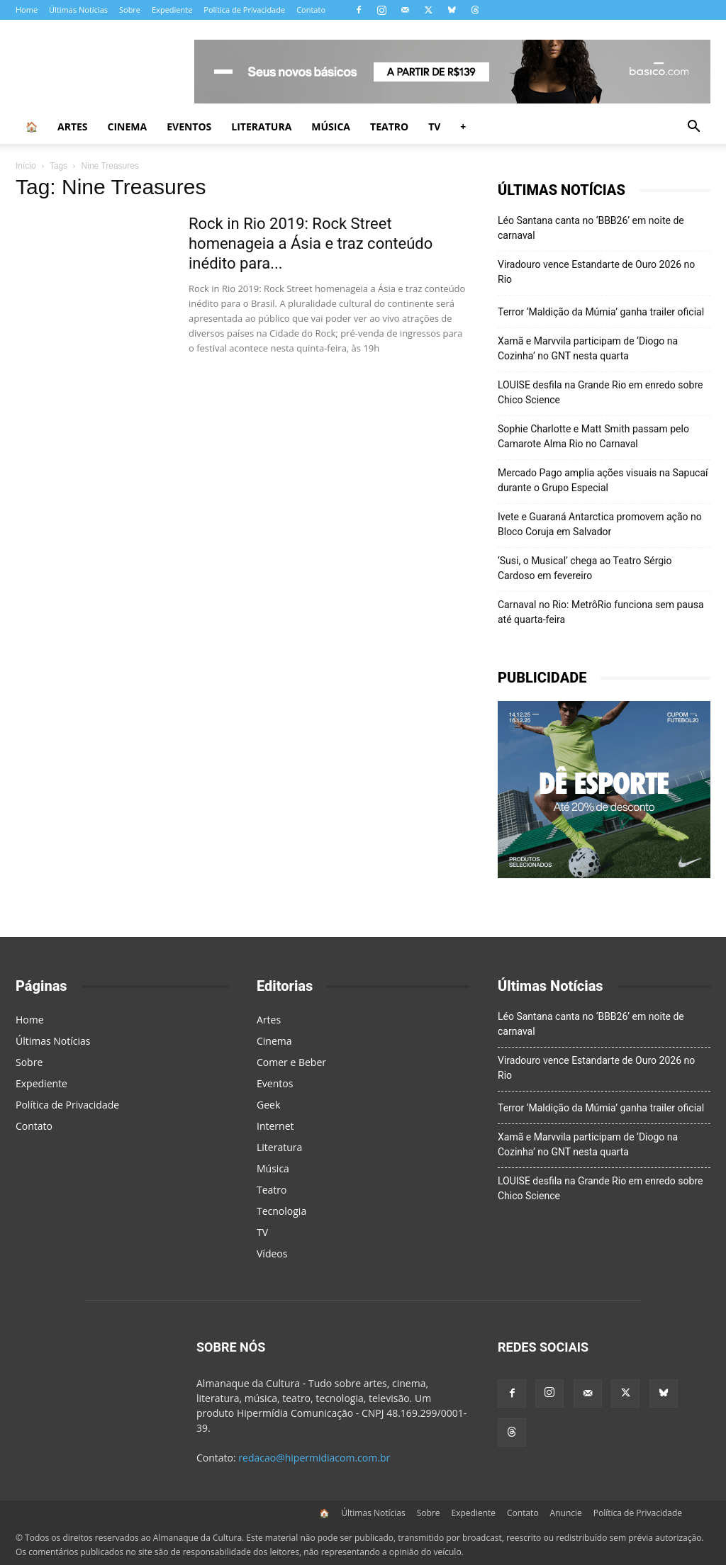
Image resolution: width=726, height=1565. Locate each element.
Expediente (172, 9)
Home (27, 9)
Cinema (127, 126)
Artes (72, 126)
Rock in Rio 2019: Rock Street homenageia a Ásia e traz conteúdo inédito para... (310, 243)
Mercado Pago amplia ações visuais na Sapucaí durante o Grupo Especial (603, 480)
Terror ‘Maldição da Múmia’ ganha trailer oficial (601, 312)
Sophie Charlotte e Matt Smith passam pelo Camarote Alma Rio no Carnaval (593, 436)
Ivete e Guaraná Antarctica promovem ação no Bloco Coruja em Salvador (600, 524)
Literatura (261, 126)
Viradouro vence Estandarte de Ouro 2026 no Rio (596, 272)
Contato (310, 9)
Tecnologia (281, 1211)
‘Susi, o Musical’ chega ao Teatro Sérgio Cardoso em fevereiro (585, 568)
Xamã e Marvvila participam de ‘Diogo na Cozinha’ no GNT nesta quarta (588, 348)
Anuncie (566, 1513)
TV (434, 126)
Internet (275, 1126)
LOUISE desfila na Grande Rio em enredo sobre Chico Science (600, 392)
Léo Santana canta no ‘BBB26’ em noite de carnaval (591, 228)
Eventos (189, 126)
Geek (268, 1104)
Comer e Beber (291, 1062)
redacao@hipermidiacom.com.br (314, 1457)
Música (330, 126)
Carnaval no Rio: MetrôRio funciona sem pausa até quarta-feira (601, 612)
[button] (693, 128)
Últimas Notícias (78, 9)
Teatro (389, 126)
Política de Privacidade (244, 9)
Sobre (129, 9)
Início (26, 166)
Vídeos (272, 1253)
